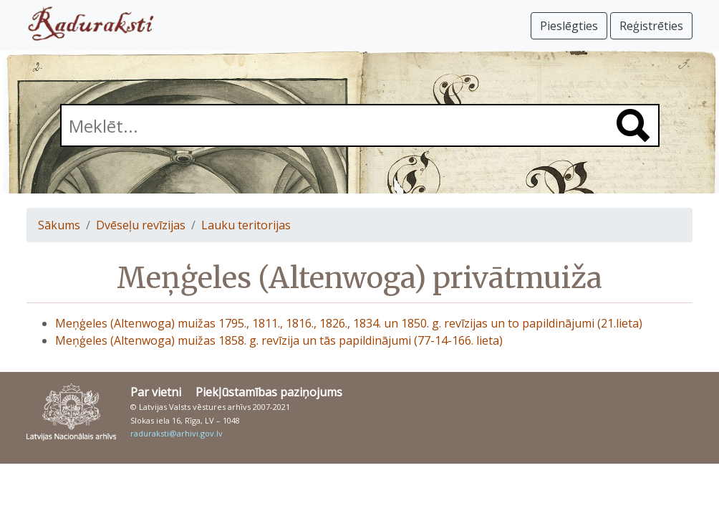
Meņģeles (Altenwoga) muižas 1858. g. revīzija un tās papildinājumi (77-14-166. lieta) (279, 340)
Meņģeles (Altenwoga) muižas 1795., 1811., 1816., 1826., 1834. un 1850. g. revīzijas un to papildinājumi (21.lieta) (348, 323)
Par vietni (155, 392)
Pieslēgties (569, 26)
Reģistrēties (651, 26)
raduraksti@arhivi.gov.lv (176, 433)
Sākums (59, 225)
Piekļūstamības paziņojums (269, 392)
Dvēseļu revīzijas (140, 225)
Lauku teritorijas (246, 225)
